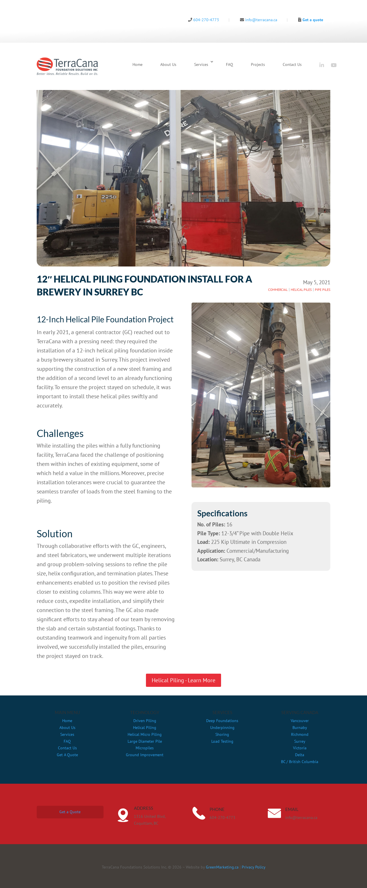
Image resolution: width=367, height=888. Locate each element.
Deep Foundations (222, 720)
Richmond (300, 734)
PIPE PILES (322, 289)
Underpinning (222, 727)
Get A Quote (67, 754)
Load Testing (222, 741)
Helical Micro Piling (145, 734)
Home (137, 64)
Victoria (300, 747)
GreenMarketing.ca (222, 867)
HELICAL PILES (301, 289)
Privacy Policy (254, 867)
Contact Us (292, 64)
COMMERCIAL (278, 289)
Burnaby (299, 727)
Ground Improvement (144, 754)
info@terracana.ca (258, 19)
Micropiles (145, 747)
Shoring (222, 734)
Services (201, 64)
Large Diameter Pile (145, 741)
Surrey (299, 741)
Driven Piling (144, 720)
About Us (168, 64)
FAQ (229, 64)
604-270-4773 (203, 19)
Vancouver (300, 720)
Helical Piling (144, 727)
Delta (299, 754)
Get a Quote (70, 811)
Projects (258, 64)
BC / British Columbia (299, 761)
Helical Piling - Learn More (183, 680)
